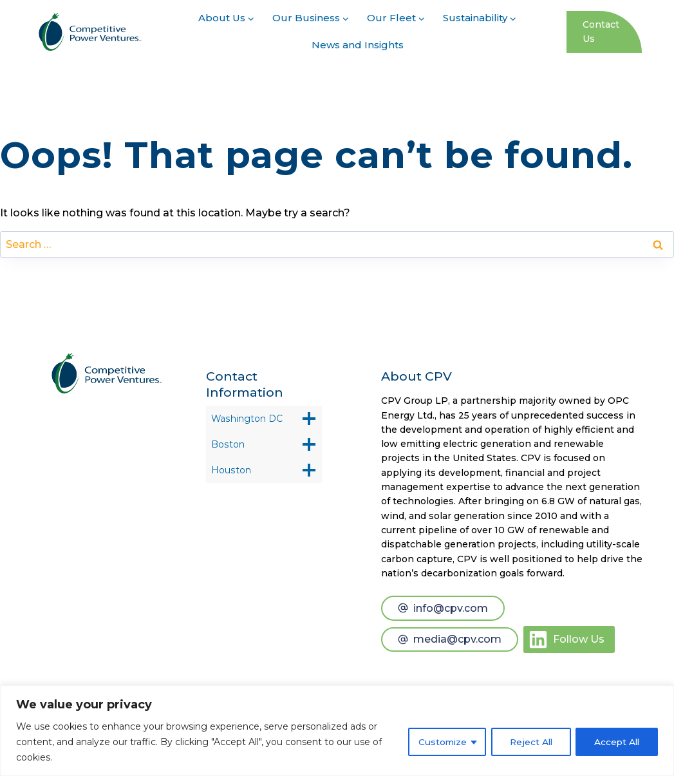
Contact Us (601, 31)
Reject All (527, 742)
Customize (437, 742)
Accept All (615, 742)
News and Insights (358, 45)
